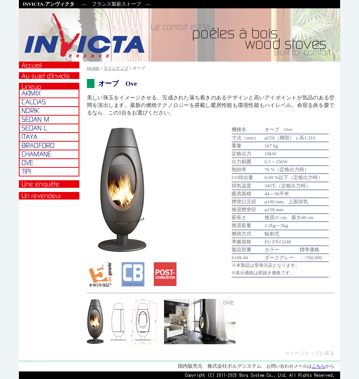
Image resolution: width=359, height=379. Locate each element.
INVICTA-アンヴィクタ (48, 4)
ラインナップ (116, 68)
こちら (318, 366)
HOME (93, 68)
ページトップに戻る (312, 353)
